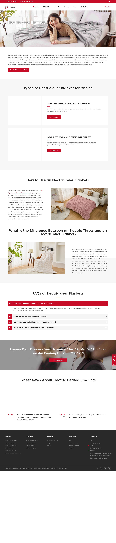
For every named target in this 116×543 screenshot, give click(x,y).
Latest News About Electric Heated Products (58, 382)
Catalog (66, 7)
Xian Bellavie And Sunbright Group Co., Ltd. (24, 470)
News (74, 7)
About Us (56, 7)
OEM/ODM (46, 7)
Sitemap (53, 470)
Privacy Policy (63, 470)
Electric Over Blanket (26, 28)
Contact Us (84, 7)
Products (36, 7)
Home (10, 28)
